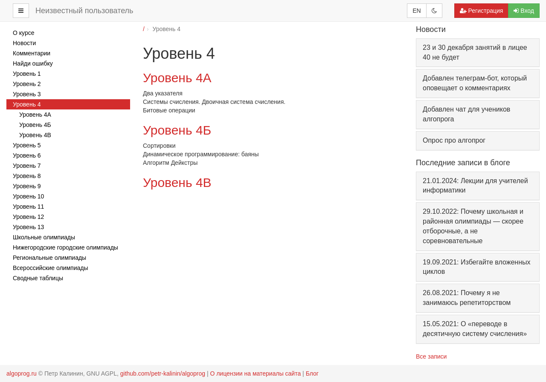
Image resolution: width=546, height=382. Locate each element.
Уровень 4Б (177, 130)
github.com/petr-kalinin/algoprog (162, 373)
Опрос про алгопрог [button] (454, 140)
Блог (312, 373)
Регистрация (481, 10)
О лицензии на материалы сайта (255, 373)
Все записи (431, 356)
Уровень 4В (177, 182)
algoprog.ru (21, 373)
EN (416, 10)
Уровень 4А (177, 78)
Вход (524, 10)
